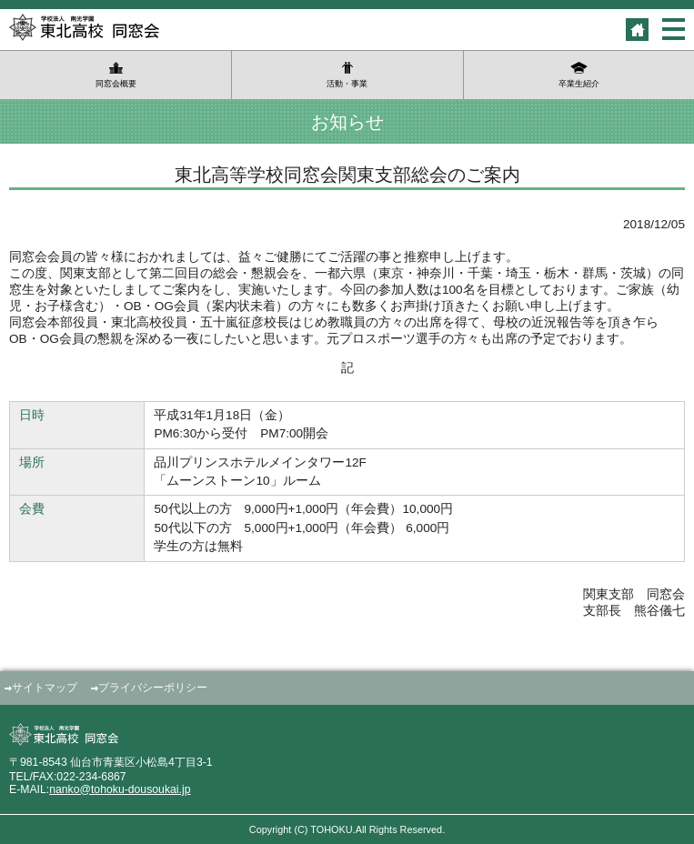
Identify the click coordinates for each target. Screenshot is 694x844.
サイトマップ (44, 687)
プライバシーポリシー (152, 687)
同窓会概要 (116, 83)
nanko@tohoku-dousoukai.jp (119, 789)
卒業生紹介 (578, 83)
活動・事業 (347, 83)
